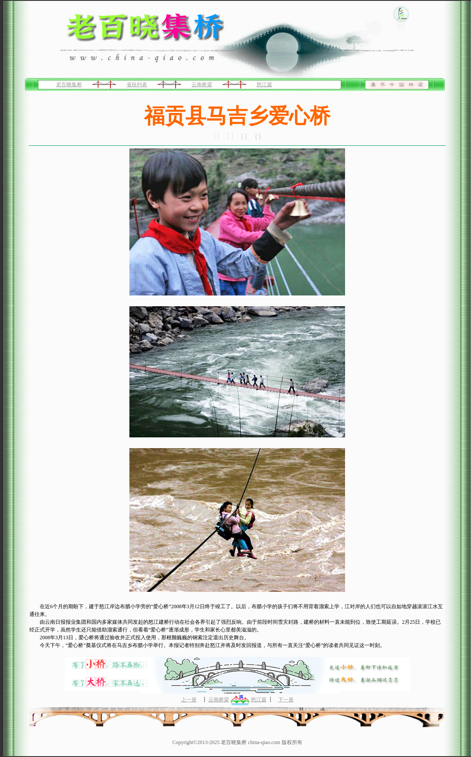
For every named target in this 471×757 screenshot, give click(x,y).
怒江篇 (264, 85)
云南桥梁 (202, 85)
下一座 (286, 700)
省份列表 (136, 85)
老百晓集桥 (69, 85)
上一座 (189, 700)
